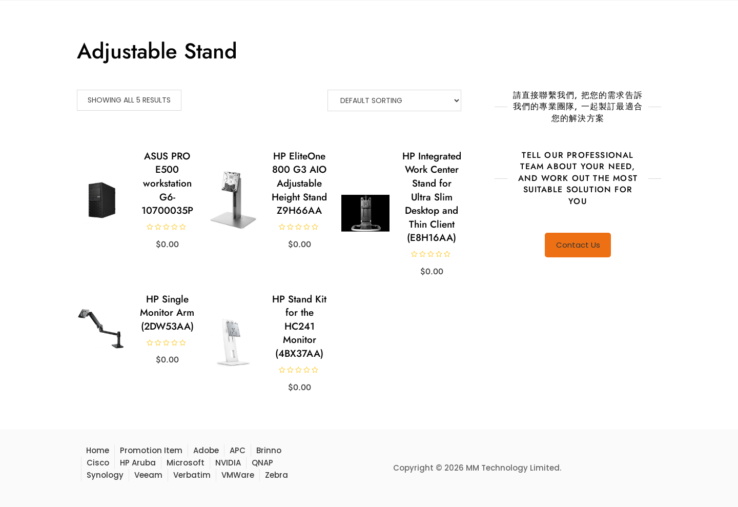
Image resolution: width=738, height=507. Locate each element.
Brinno (268, 450)
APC (237, 450)
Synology (105, 475)
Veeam (148, 475)
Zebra (276, 475)
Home (97, 450)
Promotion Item (151, 450)
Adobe (206, 450)
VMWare (237, 475)
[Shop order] (394, 100)
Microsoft (185, 462)
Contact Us (578, 244)
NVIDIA (228, 462)
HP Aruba (138, 462)
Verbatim (192, 475)
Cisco (98, 462)
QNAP (262, 462)
